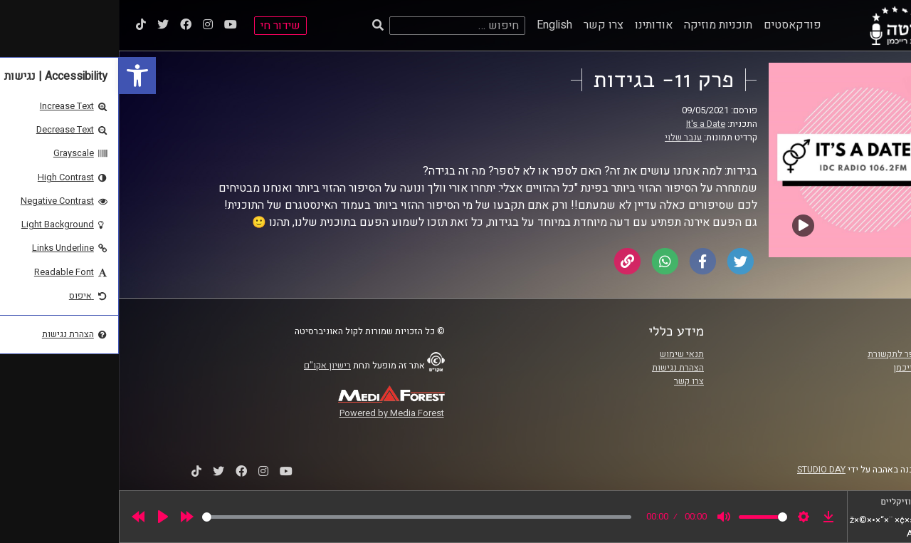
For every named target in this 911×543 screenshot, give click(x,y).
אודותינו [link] (535, 24)
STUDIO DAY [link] (702, 469)
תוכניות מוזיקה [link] (599, 24)
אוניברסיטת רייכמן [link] (809, 367)
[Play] (44, 516)
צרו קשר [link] (485, 24)
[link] (18, 75)
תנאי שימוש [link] (563, 354)
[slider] (297, 517)
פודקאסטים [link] (673, 24)
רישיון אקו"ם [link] (208, 365)
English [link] (435, 24)
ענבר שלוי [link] (564, 137)
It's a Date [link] (586, 124)
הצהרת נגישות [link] (559, 367)
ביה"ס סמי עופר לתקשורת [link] (796, 354)
